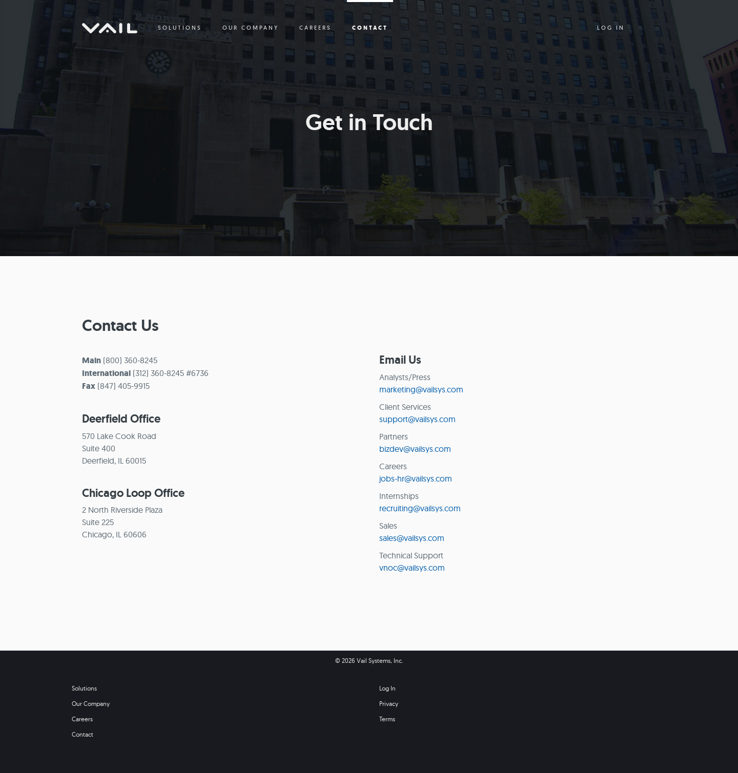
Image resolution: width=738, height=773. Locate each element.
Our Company (91, 703)
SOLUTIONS (180, 27)
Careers (82, 719)
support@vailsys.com (417, 419)
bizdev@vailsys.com (415, 449)
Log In (387, 688)
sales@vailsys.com (411, 538)
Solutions (84, 688)
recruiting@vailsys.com (420, 508)
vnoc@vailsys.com (412, 567)
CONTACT (370, 28)
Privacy (388, 703)
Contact (82, 734)
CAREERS (315, 27)
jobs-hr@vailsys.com (415, 478)
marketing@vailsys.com (421, 389)
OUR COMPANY (250, 27)
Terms (387, 719)
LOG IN (611, 27)
